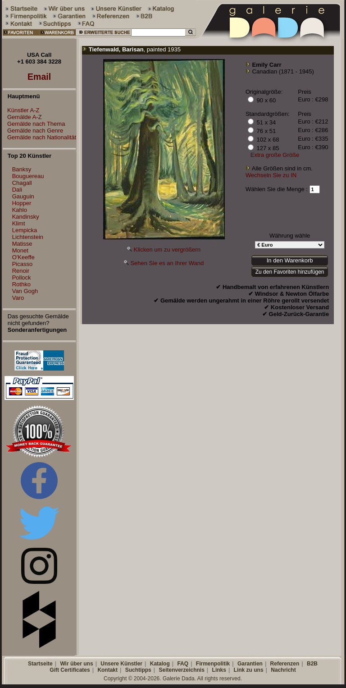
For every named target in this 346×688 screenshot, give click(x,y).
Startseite (40, 663)
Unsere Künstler (121, 663)
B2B (312, 663)
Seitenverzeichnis (181, 670)
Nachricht (283, 670)
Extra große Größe (274, 154)
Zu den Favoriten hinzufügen (289, 272)
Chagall (22, 182)
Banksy (22, 169)
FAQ (182, 663)
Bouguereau (28, 176)
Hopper (22, 203)
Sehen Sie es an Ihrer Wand (167, 263)
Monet (20, 250)
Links (219, 670)
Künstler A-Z (21, 110)
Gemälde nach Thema (34, 123)
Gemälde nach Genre (33, 130)
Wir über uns (76, 663)
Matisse (22, 243)
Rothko (21, 284)
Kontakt (107, 670)
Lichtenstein (27, 237)
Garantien (250, 663)
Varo (18, 297)
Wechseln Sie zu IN (271, 175)
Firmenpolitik (213, 663)
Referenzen (285, 663)
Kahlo (19, 209)
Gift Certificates (70, 670)
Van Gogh (25, 291)
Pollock (21, 277)
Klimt (18, 223)
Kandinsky (25, 216)
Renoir (20, 270)
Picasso (22, 264)
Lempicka (24, 230)
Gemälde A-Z (22, 117)
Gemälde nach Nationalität (39, 137)
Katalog (160, 663)
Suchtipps (138, 670)
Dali (17, 189)
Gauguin (23, 196)
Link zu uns (249, 670)
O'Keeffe (23, 257)
